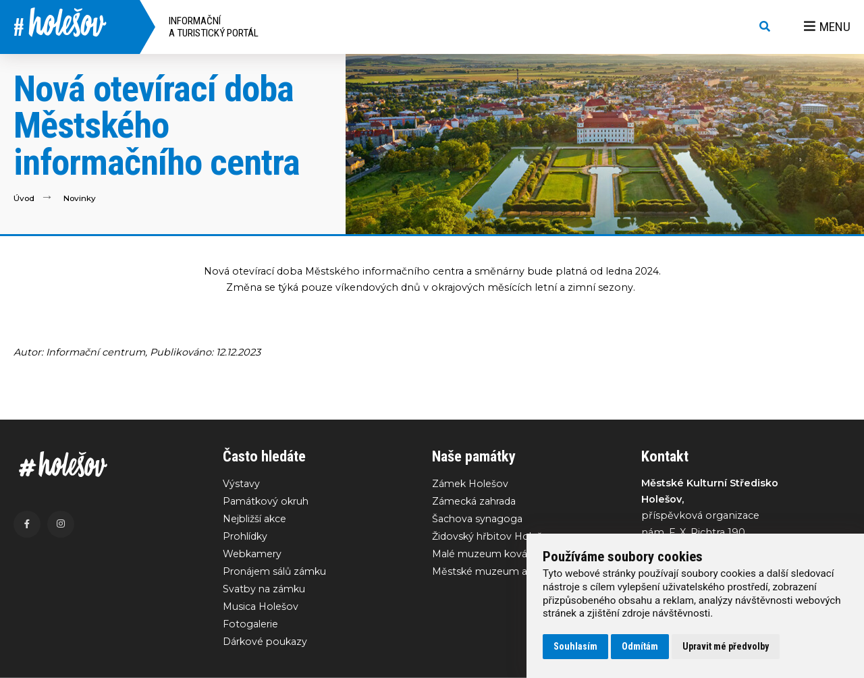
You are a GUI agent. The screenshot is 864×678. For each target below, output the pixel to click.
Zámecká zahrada (475, 501)
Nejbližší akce (256, 519)
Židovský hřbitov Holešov (494, 537)
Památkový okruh (267, 501)
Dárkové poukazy (266, 644)
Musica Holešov (261, 608)
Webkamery (253, 554)
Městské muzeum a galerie (498, 573)
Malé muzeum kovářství (491, 554)
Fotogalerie (251, 626)
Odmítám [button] (640, 646)
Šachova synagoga (478, 519)
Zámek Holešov (471, 484)
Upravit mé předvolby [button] (725, 646)
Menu (827, 26)
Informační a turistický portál (214, 27)
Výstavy (241, 484)
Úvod (24, 198)
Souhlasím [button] (575, 646)
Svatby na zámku (265, 590)
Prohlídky (247, 537)
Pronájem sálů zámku (277, 573)
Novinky (80, 198)
